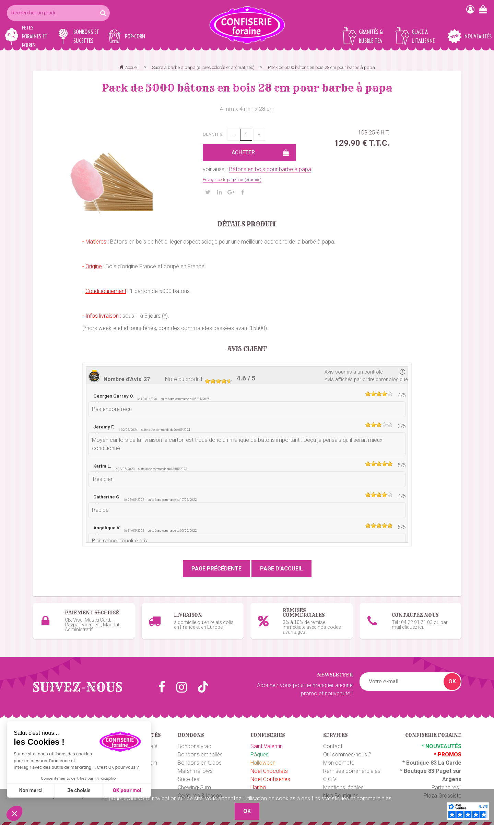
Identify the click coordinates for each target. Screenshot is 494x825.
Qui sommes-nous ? (347, 752)
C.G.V (330, 777)
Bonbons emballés (200, 752)
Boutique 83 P (421, 768)
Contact (332, 744)
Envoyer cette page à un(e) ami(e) (232, 179)
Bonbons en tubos (200, 760)
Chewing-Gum (194, 785)
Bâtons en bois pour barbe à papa (270, 169)
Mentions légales (343, 785)
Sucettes (188, 777)
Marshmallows (195, 768)
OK (452, 679)
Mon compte (338, 760)
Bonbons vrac (194, 744)
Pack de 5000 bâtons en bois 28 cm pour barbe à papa (247, 87)
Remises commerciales (351, 768)
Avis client (247, 349)
